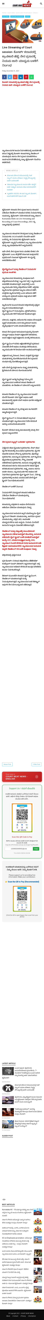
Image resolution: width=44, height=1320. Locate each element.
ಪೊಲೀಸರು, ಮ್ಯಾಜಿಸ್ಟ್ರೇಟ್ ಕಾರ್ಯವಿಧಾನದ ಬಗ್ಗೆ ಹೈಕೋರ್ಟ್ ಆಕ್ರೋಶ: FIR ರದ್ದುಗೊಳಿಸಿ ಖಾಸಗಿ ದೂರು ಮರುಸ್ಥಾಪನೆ (28, 1099)
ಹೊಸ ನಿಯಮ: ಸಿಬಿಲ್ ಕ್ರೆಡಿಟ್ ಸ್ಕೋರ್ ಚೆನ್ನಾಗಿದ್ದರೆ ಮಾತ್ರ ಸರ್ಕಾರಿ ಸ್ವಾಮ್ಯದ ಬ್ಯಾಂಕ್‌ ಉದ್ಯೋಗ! (27, 1123)
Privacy (23, 1316)
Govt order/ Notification (17, 16)
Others (28, 16)
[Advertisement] (22, 992)
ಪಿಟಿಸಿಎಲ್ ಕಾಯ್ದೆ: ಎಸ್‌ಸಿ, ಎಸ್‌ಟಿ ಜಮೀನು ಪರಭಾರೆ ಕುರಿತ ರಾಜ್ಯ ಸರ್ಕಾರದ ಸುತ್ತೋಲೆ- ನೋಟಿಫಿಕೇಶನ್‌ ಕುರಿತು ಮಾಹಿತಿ (15, 1231)
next (5, 1199)
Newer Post (7, 764)
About (8, 1316)
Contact (15, 1316)
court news (6, 16)
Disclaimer (32, 1316)
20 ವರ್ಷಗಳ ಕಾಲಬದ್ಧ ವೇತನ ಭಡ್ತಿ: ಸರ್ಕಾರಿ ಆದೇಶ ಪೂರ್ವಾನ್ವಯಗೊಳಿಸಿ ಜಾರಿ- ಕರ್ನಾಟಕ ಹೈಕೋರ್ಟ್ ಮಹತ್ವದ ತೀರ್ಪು (16, 1262)
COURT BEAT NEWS (27, 1313)
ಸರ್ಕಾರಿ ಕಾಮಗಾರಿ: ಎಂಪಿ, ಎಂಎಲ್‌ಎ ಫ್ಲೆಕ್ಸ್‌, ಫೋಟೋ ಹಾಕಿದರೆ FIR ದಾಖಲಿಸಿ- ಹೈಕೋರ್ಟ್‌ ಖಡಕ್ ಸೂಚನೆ (16, 1290)
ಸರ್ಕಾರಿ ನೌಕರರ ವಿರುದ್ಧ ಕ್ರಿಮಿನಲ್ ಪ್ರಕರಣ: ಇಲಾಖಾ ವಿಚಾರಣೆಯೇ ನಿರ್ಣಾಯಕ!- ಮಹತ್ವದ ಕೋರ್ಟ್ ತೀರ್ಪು (16, 1300)
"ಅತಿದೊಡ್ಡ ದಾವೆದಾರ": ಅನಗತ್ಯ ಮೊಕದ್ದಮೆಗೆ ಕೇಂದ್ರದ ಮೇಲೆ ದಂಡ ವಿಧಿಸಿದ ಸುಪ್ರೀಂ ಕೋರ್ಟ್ (28, 1111)
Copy (36, 849)
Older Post (36, 764)
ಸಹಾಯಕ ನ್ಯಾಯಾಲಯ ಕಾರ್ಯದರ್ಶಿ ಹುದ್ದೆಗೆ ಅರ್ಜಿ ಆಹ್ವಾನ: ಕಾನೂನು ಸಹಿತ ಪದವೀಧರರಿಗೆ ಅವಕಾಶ (21, 187)
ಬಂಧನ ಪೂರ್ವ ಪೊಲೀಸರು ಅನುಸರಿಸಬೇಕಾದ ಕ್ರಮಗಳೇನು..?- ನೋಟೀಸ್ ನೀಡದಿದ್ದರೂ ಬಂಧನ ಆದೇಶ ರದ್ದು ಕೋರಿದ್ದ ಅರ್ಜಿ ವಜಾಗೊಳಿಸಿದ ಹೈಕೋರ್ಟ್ (21, 1073)
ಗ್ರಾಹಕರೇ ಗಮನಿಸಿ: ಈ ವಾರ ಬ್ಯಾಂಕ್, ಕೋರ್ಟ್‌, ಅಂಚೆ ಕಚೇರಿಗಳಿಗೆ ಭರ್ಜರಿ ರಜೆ (22, 195)
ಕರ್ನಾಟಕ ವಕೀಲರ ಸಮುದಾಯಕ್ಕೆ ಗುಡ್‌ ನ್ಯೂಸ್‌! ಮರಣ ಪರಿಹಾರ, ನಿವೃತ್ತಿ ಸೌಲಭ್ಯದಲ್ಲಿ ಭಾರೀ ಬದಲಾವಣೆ (21, 178)
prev (3, 1199)
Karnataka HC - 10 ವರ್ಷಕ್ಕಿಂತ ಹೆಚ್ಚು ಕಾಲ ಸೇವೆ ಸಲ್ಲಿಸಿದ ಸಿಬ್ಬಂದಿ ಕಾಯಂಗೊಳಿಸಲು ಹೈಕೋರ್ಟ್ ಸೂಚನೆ (17, 1213)
